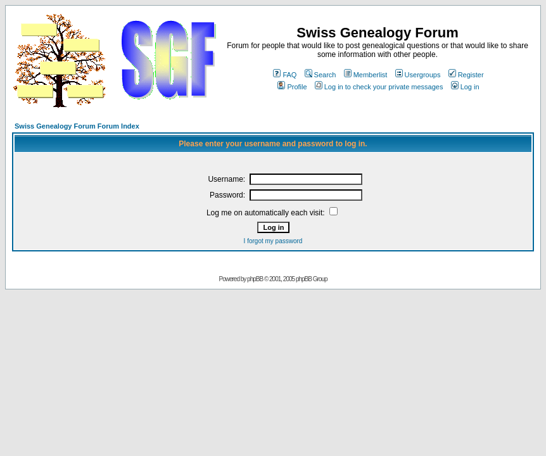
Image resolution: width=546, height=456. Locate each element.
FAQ (284, 75)
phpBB (255, 279)
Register (466, 75)
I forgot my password (273, 241)
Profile (292, 87)
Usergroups (418, 75)
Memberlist (366, 75)
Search (320, 75)
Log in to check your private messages (379, 87)
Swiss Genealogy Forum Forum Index (77, 126)
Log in (465, 87)
